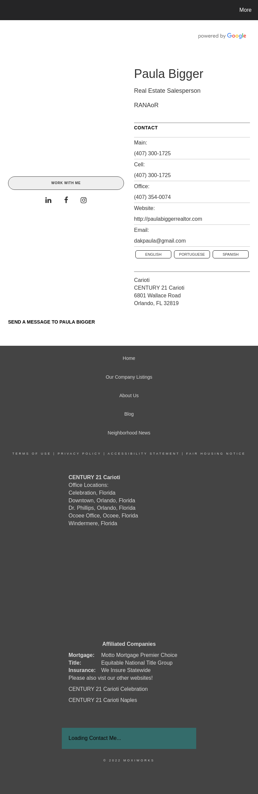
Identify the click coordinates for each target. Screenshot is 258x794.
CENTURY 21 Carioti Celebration (108, 689)
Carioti (141, 280)
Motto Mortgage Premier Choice (139, 655)
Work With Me (66, 183)
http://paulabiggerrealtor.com (168, 219)
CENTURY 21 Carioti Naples (103, 700)
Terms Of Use (31, 453)
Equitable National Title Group (137, 663)
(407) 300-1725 (152, 153)
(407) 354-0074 (152, 197)
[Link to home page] (6, 10)
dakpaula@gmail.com (160, 241)
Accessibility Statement (144, 453)
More (246, 10)
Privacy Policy (79, 453)
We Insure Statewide (125, 670)
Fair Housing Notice (216, 453)
